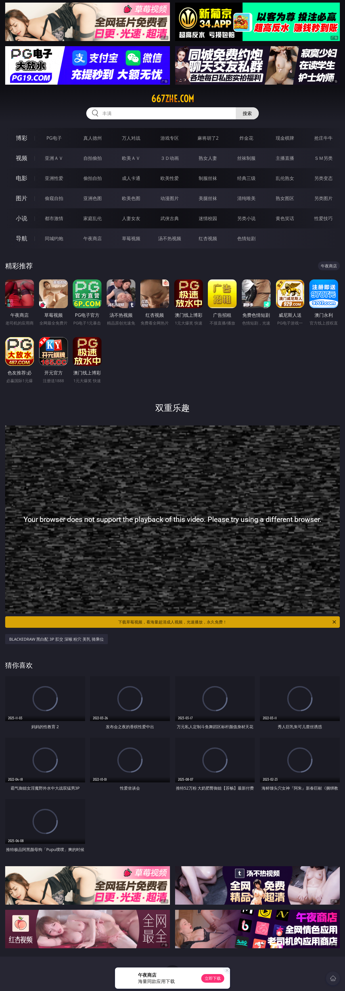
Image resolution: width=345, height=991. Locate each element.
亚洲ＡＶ (54, 158)
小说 (21, 218)
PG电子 (54, 138)
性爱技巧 (323, 218)
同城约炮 (54, 238)
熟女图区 (285, 198)
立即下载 (213, 978)
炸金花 (246, 138)
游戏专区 (169, 138)
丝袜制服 (246, 158)
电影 (21, 178)
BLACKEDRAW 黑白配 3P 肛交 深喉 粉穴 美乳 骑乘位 (56, 639)
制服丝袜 (208, 178)
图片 (21, 198)
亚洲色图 (92, 198)
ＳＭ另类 (323, 158)
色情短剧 (246, 238)
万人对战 (131, 138)
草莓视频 (131, 238)
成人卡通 (131, 178)
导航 (21, 238)
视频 (21, 158)
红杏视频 (208, 238)
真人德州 (92, 138)
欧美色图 (131, 198)
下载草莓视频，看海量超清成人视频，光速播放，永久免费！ (227, 622)
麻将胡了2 (208, 138)
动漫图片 (169, 198)
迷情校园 (208, 218)
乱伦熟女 (285, 178)
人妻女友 (131, 218)
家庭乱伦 (92, 218)
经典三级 (246, 178)
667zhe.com (172, 98)
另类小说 (246, 218)
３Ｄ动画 (169, 158)
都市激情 (54, 218)
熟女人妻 (208, 158)
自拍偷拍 (92, 158)
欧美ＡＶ (131, 158)
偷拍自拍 (92, 178)
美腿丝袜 (208, 198)
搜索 (247, 113)
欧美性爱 (169, 178)
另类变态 (323, 178)
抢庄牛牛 (323, 138)
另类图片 (323, 198)
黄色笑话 (285, 218)
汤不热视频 (169, 238)
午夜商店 (92, 238)
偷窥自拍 (54, 198)
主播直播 (285, 158)
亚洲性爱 (54, 178)
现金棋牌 (285, 138)
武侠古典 (169, 218)
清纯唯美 (246, 198)
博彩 (21, 138)
